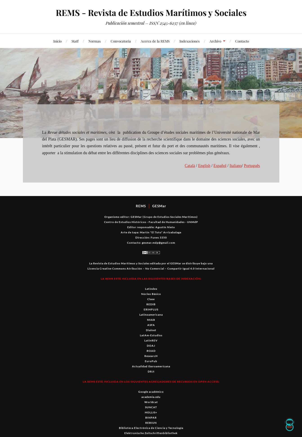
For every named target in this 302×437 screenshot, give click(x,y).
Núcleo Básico (151, 294)
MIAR (151, 319)
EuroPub (151, 361)
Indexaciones (189, 41)
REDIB (151, 304)
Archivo (215, 41)
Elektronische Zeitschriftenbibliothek (151, 433)
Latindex (151, 288)
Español (219, 165)
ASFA (151, 325)
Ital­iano (236, 165)
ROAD (151, 350)
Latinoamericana (151, 314)
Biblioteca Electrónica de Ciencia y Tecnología (151, 428)
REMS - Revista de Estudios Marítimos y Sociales (151, 12)
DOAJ (151, 345)
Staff (75, 41)
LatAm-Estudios (151, 335)
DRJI (151, 371)
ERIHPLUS (151, 309)
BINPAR (151, 417)
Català (190, 165)
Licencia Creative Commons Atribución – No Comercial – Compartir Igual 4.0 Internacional (151, 268)
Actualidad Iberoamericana (151, 366)
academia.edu (151, 397)
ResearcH (151, 356)
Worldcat (151, 402)
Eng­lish (204, 165)
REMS (141, 206)
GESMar (159, 206)
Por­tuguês (252, 165)
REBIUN (151, 422)
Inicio (57, 41)
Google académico (151, 391)
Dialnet (151, 330)
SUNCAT (151, 407)
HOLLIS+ (151, 412)
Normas (94, 41)
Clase (151, 299)
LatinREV (151, 340)
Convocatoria (121, 41)
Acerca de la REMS (155, 41)
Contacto (242, 41)
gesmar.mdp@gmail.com (158, 242)
